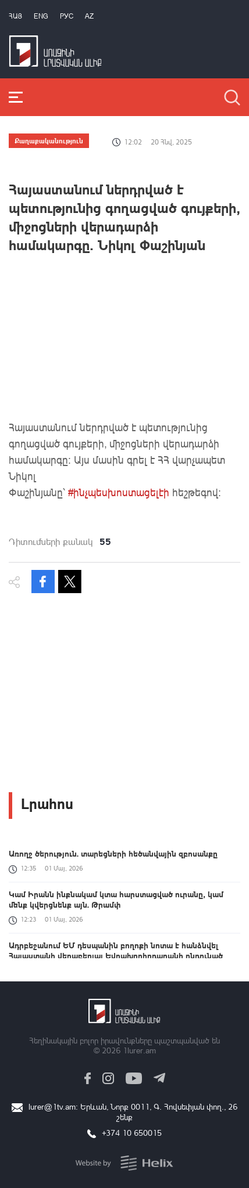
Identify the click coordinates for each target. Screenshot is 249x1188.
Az (89, 16)
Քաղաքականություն (49, 140)
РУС (66, 16)
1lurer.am (139, 1050)
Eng (41, 16)
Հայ (15, 16)
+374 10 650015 (132, 1133)
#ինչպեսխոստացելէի (118, 492)
